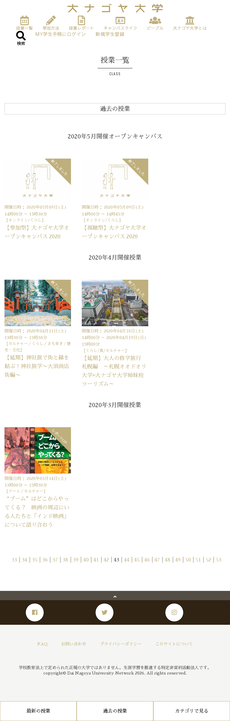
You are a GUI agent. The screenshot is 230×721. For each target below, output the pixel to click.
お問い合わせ (73, 644)
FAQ (42, 644)
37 (55, 560)
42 (106, 560)
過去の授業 (115, 711)
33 (14, 560)
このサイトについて (174, 644)
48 (167, 560)
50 (188, 560)
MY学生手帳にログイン (60, 34)
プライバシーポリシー (121, 644)
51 (198, 560)
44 (126, 560)
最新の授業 (38, 711)
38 (65, 560)
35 (34, 560)
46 (147, 560)
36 (45, 560)
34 (24, 560)
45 (137, 560)
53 (218, 560)
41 (96, 560)
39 (75, 560)
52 (208, 560)
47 (157, 560)
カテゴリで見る (191, 711)
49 (178, 560)
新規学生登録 (110, 34)
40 (86, 560)
